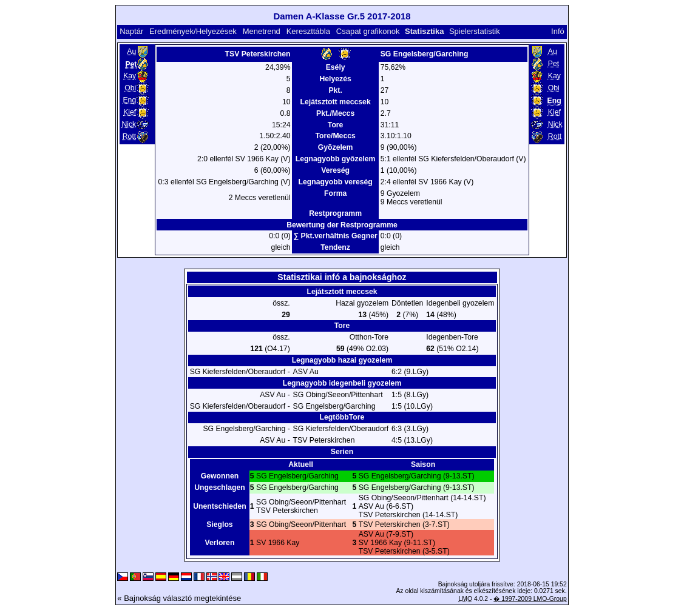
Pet (553, 63)
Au (131, 51)
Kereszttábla (308, 31)
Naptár (131, 31)
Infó (557, 31)
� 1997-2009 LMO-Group (529, 598)
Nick (128, 124)
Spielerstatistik (475, 31)
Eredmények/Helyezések (193, 31)
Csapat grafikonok (368, 31)
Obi (130, 88)
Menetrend (261, 31)
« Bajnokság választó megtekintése (179, 598)
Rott (129, 136)
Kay (129, 76)
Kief (129, 112)
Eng (129, 100)
